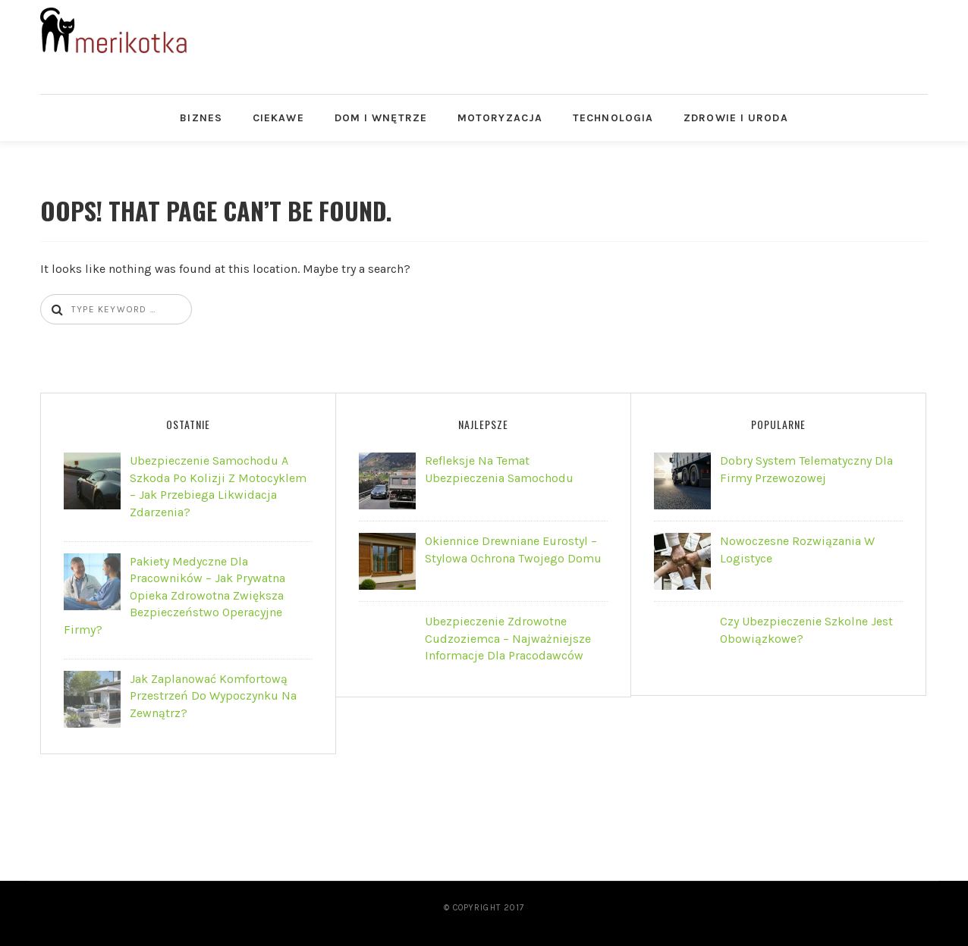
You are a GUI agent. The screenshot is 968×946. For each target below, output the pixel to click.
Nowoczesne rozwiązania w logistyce (797, 549)
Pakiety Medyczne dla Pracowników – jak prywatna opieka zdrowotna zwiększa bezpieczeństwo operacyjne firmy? (174, 595)
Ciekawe (278, 117)
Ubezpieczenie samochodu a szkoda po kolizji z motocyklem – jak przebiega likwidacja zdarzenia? (218, 485)
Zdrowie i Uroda (736, 117)
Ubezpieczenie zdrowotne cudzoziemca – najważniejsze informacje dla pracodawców (508, 638)
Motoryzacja (499, 117)
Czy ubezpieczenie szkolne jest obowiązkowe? (806, 629)
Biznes (201, 117)
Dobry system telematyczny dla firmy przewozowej (806, 468)
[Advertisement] (620, 42)
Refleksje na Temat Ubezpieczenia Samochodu (499, 468)
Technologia (613, 117)
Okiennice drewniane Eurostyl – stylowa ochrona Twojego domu (513, 549)
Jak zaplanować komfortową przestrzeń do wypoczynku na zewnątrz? (213, 696)
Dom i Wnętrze (381, 117)
